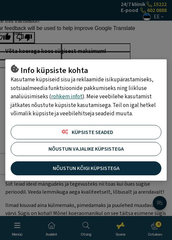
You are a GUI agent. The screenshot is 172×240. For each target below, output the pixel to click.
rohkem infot (66, 97)
